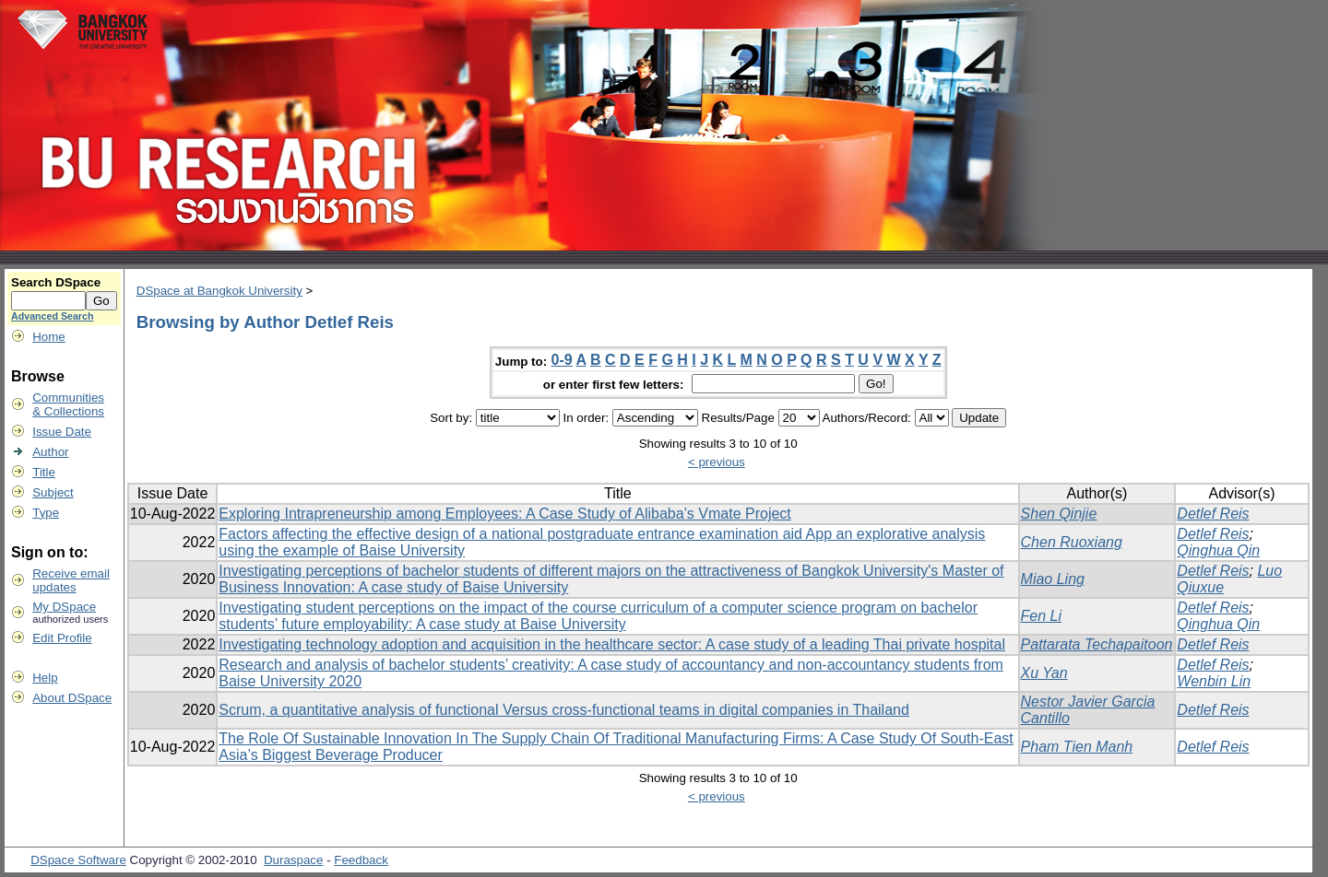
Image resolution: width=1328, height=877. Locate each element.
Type (45, 513)
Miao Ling (1053, 579)
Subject (52, 492)
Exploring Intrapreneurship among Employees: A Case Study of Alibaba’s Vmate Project (505, 513)
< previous (716, 462)
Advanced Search (52, 316)
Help (44, 677)
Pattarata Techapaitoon (1097, 644)
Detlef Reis (1213, 513)
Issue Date (61, 431)
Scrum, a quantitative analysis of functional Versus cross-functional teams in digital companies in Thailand (564, 710)
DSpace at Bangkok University (219, 291)
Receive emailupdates (71, 580)
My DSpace (64, 607)
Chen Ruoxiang (1071, 542)
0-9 (562, 360)
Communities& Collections (68, 404)
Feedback (361, 860)
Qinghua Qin (1218, 550)
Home (48, 337)
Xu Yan (1044, 673)
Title (43, 472)
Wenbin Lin (1214, 681)
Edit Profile (61, 638)
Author (50, 452)
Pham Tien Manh (1077, 746)
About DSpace (72, 698)
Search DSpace (56, 282)
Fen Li (1041, 616)
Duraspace (293, 860)
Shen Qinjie (1059, 513)
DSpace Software (78, 860)
